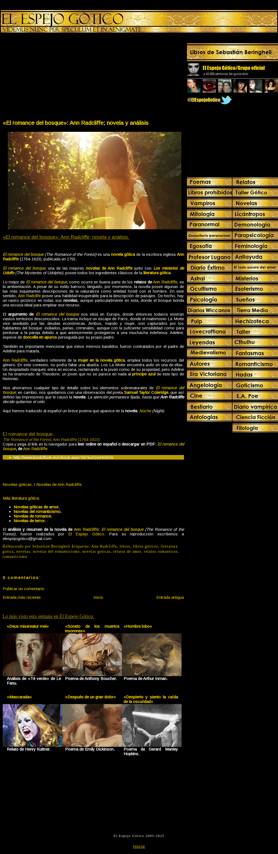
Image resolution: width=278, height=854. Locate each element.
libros (125, 546)
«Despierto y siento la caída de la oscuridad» (151, 699)
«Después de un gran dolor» (90, 697)
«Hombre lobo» (138, 626)
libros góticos (145, 546)
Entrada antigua (170, 597)
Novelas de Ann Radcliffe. (59, 484)
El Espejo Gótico (86, 534)
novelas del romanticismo (56, 551)
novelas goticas (96, 551)
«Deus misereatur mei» (28, 626)
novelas (23, 551)
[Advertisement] (47, 77)
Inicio (98, 597)
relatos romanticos (161, 551)
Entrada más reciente (22, 597)
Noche (145, 410)
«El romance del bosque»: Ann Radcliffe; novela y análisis (75, 123)
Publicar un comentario (23, 588)
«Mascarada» (19, 697)
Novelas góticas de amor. (36, 507)
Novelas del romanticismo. (38, 511)
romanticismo (15, 557)
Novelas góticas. (18, 484)
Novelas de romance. (33, 516)
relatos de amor (127, 551)
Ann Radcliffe (104, 546)
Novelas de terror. (30, 520)
